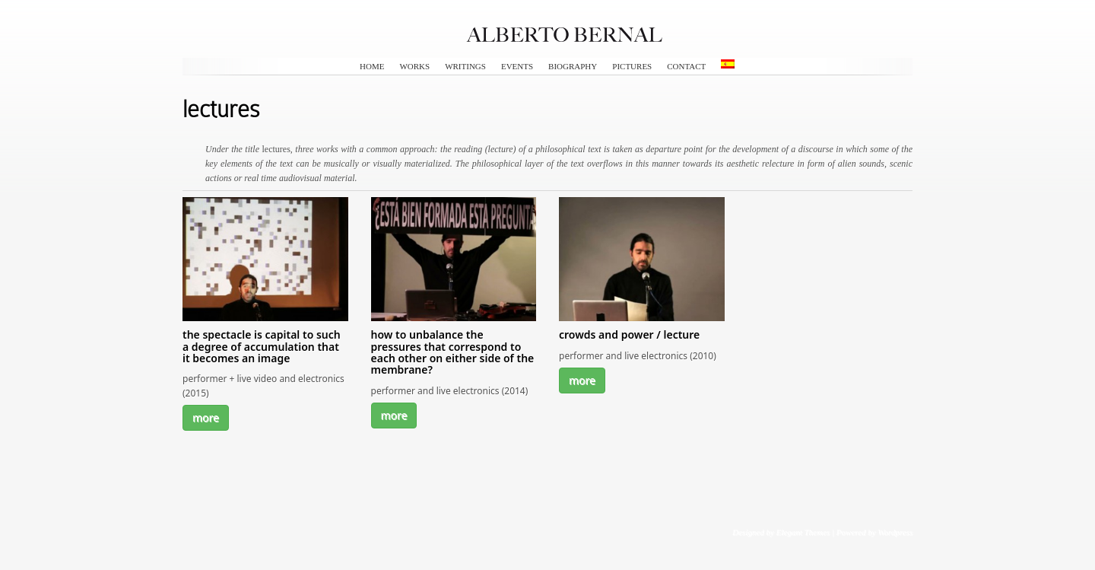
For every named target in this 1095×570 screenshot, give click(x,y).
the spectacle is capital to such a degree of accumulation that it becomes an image (261, 346)
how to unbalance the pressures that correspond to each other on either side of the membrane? (453, 352)
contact (686, 66)
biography (572, 66)
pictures (632, 66)
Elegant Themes (803, 532)
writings (465, 66)
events (517, 66)
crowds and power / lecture (629, 334)
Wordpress (895, 532)
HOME (372, 66)
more (205, 417)
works (414, 66)
